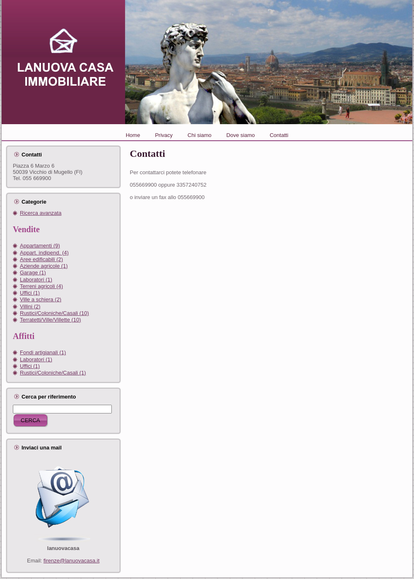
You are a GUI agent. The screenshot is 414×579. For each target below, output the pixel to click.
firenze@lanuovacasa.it (71, 560)
